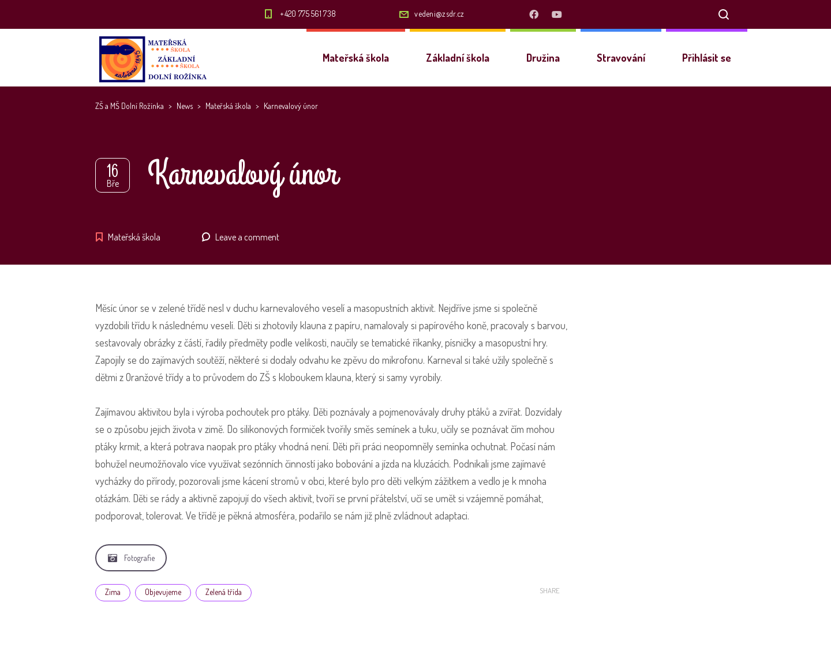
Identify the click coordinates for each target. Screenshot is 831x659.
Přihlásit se (706, 57)
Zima (113, 592)
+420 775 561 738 (308, 13)
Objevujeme (163, 592)
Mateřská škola (356, 57)
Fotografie (131, 558)
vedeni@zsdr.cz (439, 13)
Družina (543, 57)
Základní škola (457, 57)
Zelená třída (223, 592)
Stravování (621, 57)
